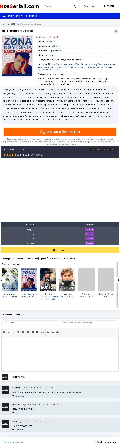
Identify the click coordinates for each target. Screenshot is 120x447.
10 (28, 155)
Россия (50, 41)
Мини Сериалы (82, 64)
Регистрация (90, 6)
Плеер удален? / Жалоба (102, 149)
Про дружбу (93, 67)
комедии (49, 55)
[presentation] (4, 332)
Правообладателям (13, 442)
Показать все (60, 250)
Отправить (18, 376)
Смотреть (89, 229)
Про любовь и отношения (61, 64)
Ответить (20, 396)
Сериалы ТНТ (55, 50)
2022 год (56, 46)
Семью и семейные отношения (70, 67)
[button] (4, 332)
